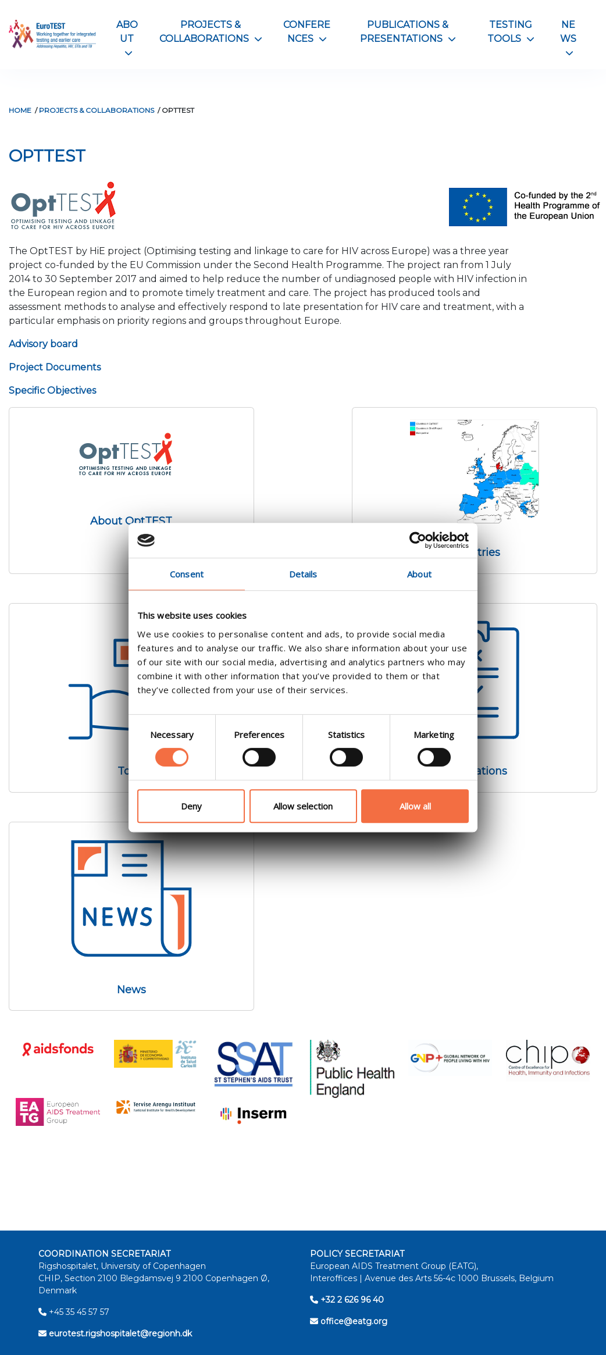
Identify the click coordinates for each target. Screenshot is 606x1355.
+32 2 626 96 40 (347, 1300)
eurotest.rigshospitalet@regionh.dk (115, 1333)
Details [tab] (303, 574)
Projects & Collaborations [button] (210, 31)
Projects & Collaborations (96, 110)
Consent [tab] (187, 574)
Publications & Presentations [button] (408, 31)
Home (20, 110)
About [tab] (419, 574)
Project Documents (55, 367)
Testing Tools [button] (510, 31)
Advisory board (44, 344)
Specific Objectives (52, 390)
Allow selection (303, 806)
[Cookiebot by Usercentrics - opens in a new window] (418, 540)
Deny (191, 806)
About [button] (127, 38)
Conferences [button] (306, 31)
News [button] (568, 38)
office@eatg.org (348, 1321)
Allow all (415, 806)
